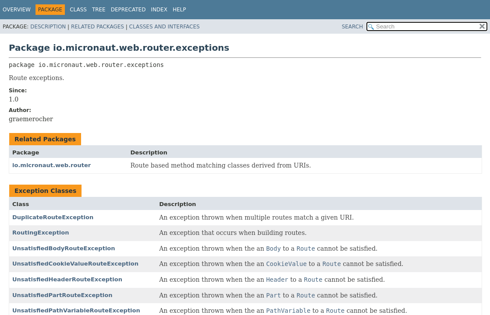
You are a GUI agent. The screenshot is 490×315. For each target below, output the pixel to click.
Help (179, 10)
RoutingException (40, 232)
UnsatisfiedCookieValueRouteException (75, 263)
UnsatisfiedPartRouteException (62, 295)
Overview (17, 10)
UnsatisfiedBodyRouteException (63, 248)
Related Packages (97, 27)
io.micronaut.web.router (51, 165)
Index (159, 10)
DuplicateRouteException (52, 217)
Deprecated (128, 10)
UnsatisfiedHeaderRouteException (67, 279)
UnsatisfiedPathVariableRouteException (76, 310)
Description (48, 27)
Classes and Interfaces (164, 27)
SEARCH (352, 27)
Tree (99, 10)
